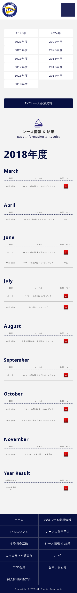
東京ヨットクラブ (11, 9)
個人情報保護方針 (19, 579)
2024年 (56, 33)
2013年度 (21, 84)
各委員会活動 (19, 543)
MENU (68, 10)
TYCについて (19, 531)
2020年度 (55, 50)
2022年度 (55, 41)
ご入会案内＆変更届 (19, 555)
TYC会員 (19, 567)
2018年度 (55, 58)
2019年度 (21, 58)
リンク (57, 555)
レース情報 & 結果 (57, 543)
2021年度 (21, 50)
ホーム (19, 519)
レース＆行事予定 (58, 531)
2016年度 (55, 67)
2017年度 (21, 67)
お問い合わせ (58, 567)
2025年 (21, 33)
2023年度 (21, 41)
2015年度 (21, 75)
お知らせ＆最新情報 (58, 519)
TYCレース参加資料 (38, 103)
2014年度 (55, 75)
